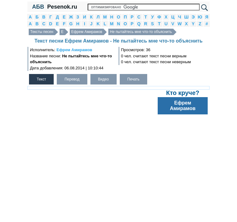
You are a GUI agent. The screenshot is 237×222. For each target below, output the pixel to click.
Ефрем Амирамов (86, 32)
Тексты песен (41, 32)
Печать (133, 79)
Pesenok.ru (62, 7)
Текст (41, 79)
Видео (103, 79)
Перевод (71, 79)
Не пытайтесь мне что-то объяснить (141, 32)
